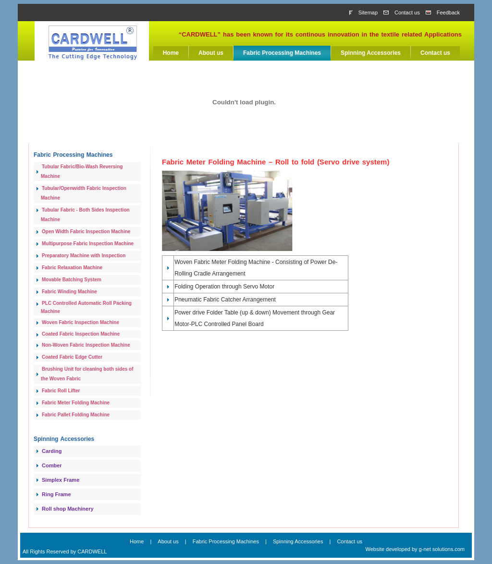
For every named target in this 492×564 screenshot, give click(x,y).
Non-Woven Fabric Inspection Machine (86, 345)
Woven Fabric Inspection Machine (80, 322)
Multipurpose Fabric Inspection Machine (88, 243)
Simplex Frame (60, 480)
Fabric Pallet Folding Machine (76, 414)
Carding (52, 451)
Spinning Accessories (371, 53)
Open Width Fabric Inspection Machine (86, 231)
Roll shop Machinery (68, 509)
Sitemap (368, 12)
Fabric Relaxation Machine (72, 267)
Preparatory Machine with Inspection (83, 255)
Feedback (448, 12)
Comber (52, 465)
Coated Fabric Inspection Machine (81, 334)
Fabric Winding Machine (69, 291)
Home (171, 53)
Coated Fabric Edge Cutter (72, 357)
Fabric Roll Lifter (61, 390)
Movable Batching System (71, 279)
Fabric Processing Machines (282, 53)
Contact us (407, 12)
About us (210, 53)
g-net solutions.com (442, 549)
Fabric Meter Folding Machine (76, 402)
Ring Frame (56, 494)
